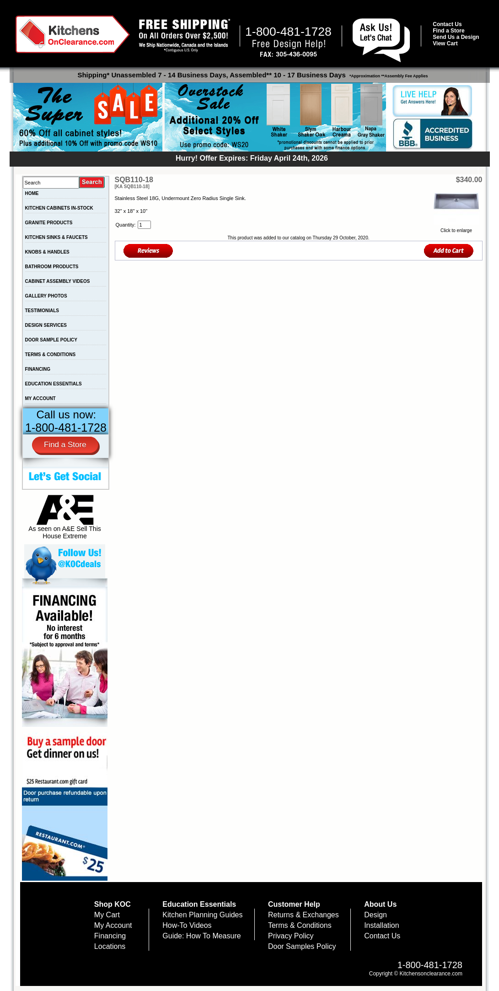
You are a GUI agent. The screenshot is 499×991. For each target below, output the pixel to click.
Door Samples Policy (302, 946)
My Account (113, 925)
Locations (110, 946)
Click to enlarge (456, 228)
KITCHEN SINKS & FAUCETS (56, 237)
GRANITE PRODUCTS (49, 222)
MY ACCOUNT (40, 398)
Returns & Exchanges (303, 915)
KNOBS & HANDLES (47, 252)
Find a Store (448, 30)
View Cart (445, 43)
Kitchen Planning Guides (202, 915)
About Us (380, 904)
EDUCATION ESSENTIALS (53, 383)
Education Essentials (199, 904)
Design (375, 915)
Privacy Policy (291, 936)
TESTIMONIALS (42, 310)
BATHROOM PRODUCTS (52, 266)
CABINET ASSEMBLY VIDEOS (57, 281)
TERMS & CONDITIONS (50, 354)
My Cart (107, 915)
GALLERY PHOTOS (46, 295)
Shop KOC (112, 904)
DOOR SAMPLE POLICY (51, 339)
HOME (32, 193)
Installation (381, 925)
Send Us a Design (456, 37)
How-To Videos (186, 925)
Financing (110, 936)
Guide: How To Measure (201, 936)
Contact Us (447, 24)
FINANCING (38, 369)
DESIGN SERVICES (46, 325)
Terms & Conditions (300, 925)
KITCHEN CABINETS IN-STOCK (59, 208)
